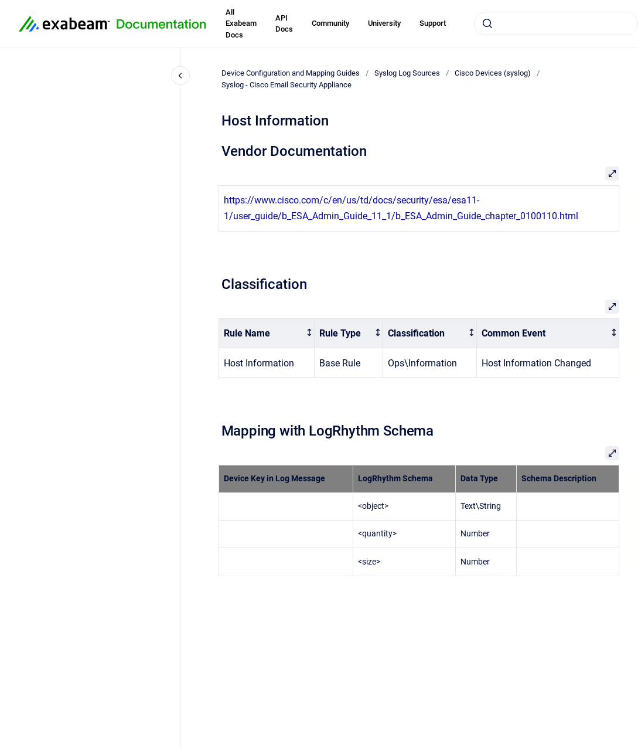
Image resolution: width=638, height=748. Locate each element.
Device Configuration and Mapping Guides (290, 73)
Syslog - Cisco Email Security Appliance (286, 84)
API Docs (284, 23)
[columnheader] (267, 333)
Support (432, 23)
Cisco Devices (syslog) (493, 73)
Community (330, 23)
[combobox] (556, 23)
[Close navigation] (180, 75)
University (384, 23)
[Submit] (487, 23)
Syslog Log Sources (407, 73)
